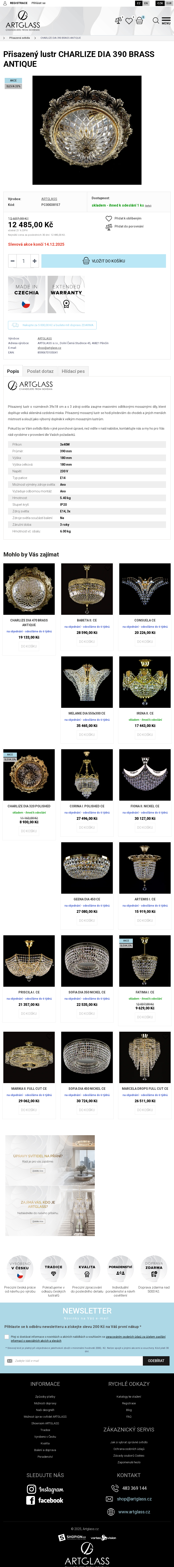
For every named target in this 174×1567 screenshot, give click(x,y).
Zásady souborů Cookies (128, 1410)
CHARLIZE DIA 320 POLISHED (29, 811)
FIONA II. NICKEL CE (145, 811)
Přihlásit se (38, 3)
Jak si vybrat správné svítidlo (129, 1396)
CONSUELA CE (145, 625)
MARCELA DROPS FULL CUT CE (145, 1096)
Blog (129, 1364)
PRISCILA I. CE (29, 997)
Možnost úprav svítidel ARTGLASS (45, 1371)
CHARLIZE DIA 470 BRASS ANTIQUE (29, 627)
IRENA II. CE (145, 718)
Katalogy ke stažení (129, 1351)
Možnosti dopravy (45, 1357)
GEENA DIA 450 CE (87, 903)
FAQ (129, 1371)
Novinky (9, 1544)
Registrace (129, 1357)
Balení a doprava (45, 1404)
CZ (138, 3)
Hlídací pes (75, 376)
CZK (160, 3)
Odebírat (156, 1315)
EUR (169, 3)
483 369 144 (134, 1442)
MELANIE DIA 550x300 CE (87, 718)
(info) (148, 210)
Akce (8, 1553)
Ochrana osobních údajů (128, 1403)
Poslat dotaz (41, 376)
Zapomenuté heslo (128, 1416)
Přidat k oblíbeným (124, 223)
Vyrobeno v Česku (45, 1391)
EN (145, 3)
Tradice (45, 1384)
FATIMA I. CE (145, 997)
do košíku (103, 265)
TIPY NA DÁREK (15, 1562)
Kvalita (45, 1397)
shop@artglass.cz (49, 352)
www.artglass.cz (134, 1466)
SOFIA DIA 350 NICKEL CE (87, 997)
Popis (13, 376)
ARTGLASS (49, 203)
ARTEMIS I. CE (145, 903)
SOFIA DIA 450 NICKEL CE (87, 1093)
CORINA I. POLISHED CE (87, 811)
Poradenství (45, 1411)
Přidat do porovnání (125, 231)
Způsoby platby (45, 1351)
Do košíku (29, 651)
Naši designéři (45, 1364)
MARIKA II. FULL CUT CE (29, 1093)
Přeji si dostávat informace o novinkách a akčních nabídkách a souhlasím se (88, 1293)
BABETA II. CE (87, 625)
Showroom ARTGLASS (45, 1377)
